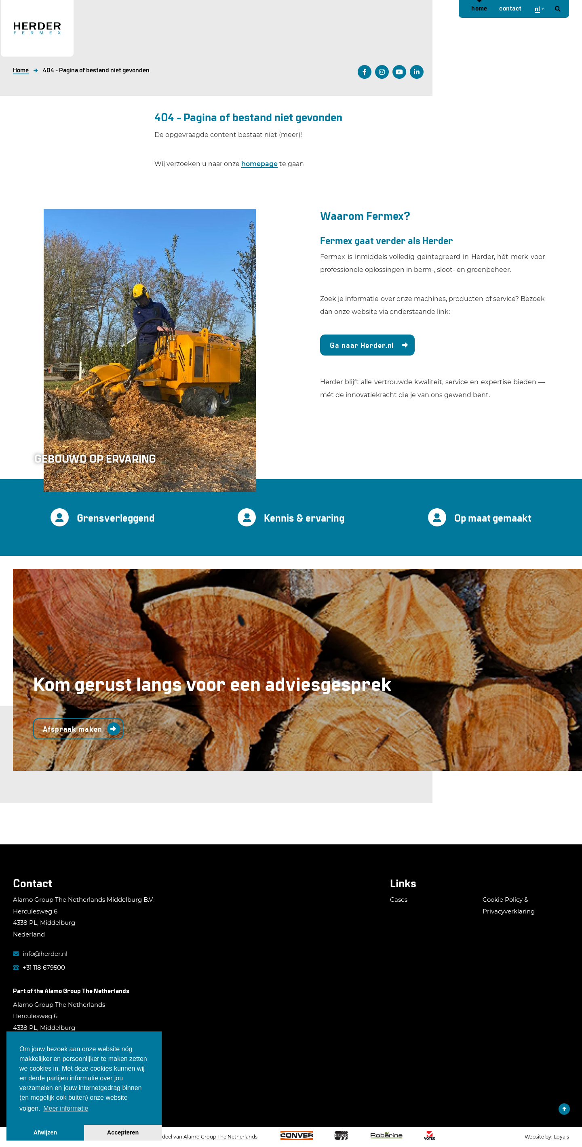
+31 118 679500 (39, 967)
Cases (398, 899)
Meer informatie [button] (65, 1108)
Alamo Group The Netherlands (86, 990)
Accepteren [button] (123, 1132)
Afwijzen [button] (45, 1132)
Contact (510, 8)
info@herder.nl (40, 954)
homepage (259, 164)
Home (479, 8)
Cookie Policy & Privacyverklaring (509, 905)
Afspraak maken (72, 728)
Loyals (561, 1137)
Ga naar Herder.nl (362, 345)
